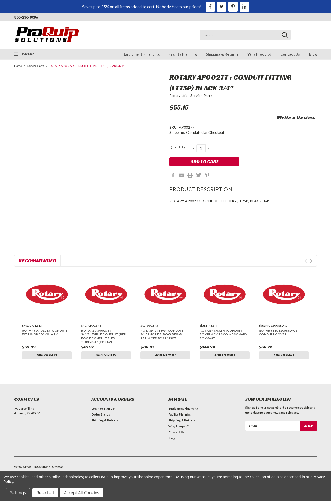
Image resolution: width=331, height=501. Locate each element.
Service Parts (35, 66)
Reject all (45, 493)
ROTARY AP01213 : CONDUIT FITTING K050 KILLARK (45, 332)
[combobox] (245, 35)
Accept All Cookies (81, 493)
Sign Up (109, 409)
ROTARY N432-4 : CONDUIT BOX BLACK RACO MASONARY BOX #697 (223, 334)
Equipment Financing (142, 54)
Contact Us (290, 54)
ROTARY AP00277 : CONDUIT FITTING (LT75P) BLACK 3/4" (87, 66)
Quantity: (177, 147)
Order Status (100, 415)
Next (311, 261)
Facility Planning (183, 54)
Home (18, 66)
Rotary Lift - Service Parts (191, 95)
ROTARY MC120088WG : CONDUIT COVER (278, 332)
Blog (313, 54)
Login (95, 409)
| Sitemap (57, 468)
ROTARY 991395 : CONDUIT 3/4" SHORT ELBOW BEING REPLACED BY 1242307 (162, 334)
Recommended (37, 260)
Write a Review (296, 117)
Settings (18, 493)
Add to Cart (47, 355)
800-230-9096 (26, 17)
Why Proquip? (259, 54)
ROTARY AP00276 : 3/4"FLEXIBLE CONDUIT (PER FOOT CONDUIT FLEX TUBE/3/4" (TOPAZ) (103, 336)
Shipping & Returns (222, 54)
